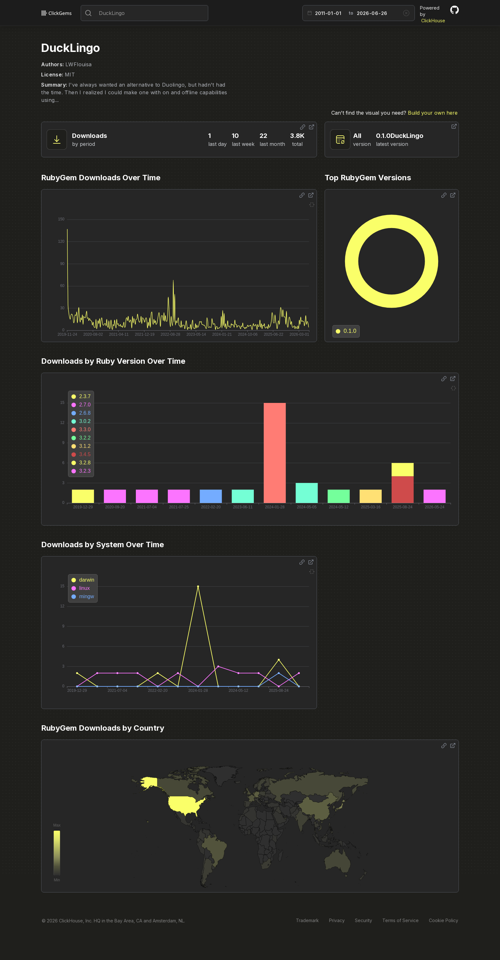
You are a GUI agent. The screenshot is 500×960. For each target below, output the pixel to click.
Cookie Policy (443, 920)
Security (363, 920)
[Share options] (302, 127)
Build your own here (433, 113)
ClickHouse (433, 20)
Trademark (307, 920)
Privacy (337, 920)
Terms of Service (400, 920)
